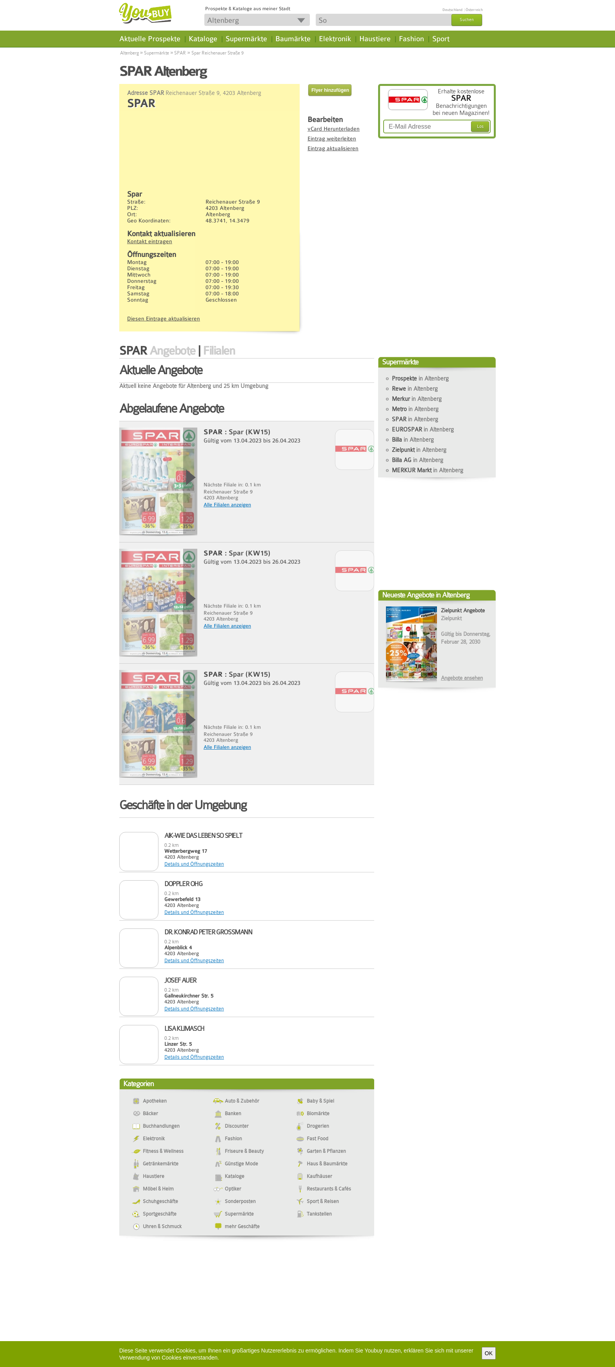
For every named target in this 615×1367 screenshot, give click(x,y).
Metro (415, 409)
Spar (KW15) (249, 432)
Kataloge (203, 39)
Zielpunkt (419, 450)
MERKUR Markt (427, 470)
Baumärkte (293, 39)
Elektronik (335, 39)
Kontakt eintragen (149, 241)
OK (489, 1353)
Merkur (417, 399)
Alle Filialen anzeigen (227, 505)
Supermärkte (246, 39)
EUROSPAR (423, 429)
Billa (413, 440)
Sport (440, 39)
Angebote (172, 350)
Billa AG (417, 460)
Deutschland (452, 10)
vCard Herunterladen (334, 129)
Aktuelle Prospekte (149, 39)
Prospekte (420, 378)
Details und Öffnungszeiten (194, 864)
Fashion (411, 39)
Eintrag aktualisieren (333, 148)
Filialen (219, 350)
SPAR (180, 53)
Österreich (474, 10)
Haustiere (375, 39)
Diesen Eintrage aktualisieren (163, 318)
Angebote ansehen (462, 678)
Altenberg (129, 53)
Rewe (415, 389)
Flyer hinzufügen (330, 90)
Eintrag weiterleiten (332, 138)
